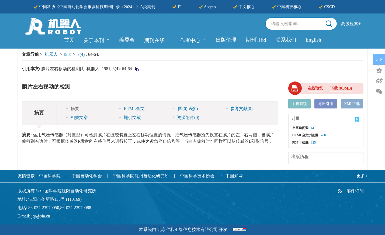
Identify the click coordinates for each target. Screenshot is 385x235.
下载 (341, 88)
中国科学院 (50, 175)
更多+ (361, 175)
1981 (67, 54)
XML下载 (352, 104)
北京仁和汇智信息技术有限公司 (187, 229)
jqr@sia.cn (40, 216)
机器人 (51, 54)
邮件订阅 (355, 191)
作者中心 (193, 40)
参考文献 (239, 108)
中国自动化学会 (87, 175)
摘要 (72, 108)
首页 (69, 40)
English (313, 40)
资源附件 (186, 117)
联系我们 (286, 40)
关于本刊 (97, 40)
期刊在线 (157, 40)
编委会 (127, 40)
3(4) (82, 54)
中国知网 (234, 175)
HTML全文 (131, 108)
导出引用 (325, 104)
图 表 (185, 108)
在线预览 (315, 88)
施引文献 (130, 117)
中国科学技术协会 (197, 175)
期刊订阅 (256, 40)
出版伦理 (226, 40)
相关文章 (77, 117)
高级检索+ (351, 23)
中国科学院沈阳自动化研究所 (141, 175)
